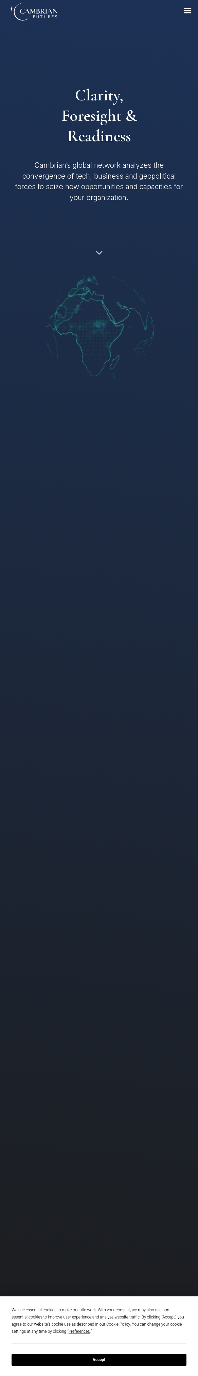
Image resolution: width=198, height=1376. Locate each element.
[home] (29, 12)
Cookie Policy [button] (118, 1324)
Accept (99, 1359)
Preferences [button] (79, 1331)
